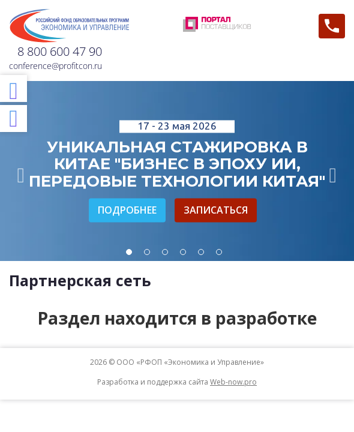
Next (333, 171)
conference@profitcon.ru (55, 65)
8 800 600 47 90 (59, 51)
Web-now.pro (233, 382)
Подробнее (127, 210)
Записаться (216, 210)
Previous (21, 171)
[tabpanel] (177, 171)
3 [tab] (165, 252)
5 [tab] (201, 252)
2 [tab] (147, 252)
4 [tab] (183, 252)
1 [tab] (129, 252)
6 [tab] (219, 252)
